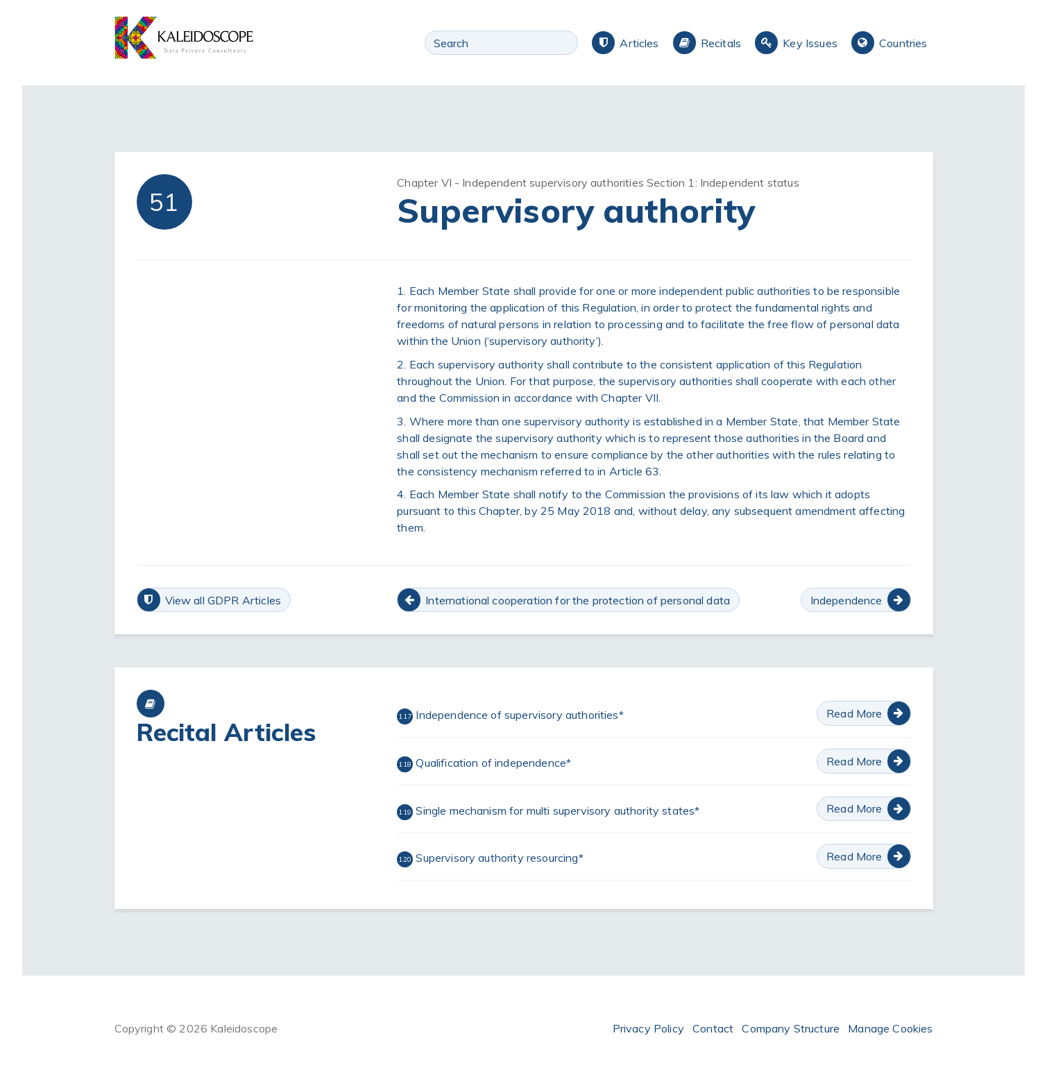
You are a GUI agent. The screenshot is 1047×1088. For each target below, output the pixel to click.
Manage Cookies (890, 1028)
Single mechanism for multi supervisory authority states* (548, 812)
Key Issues (810, 43)
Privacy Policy (648, 1028)
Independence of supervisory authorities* (510, 716)
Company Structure (791, 1028)
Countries (903, 43)
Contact (712, 1028)
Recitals (721, 43)
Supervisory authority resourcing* (490, 859)
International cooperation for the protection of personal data (577, 600)
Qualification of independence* (484, 764)
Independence (846, 600)
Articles (639, 43)
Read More (854, 713)
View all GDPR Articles (223, 600)
